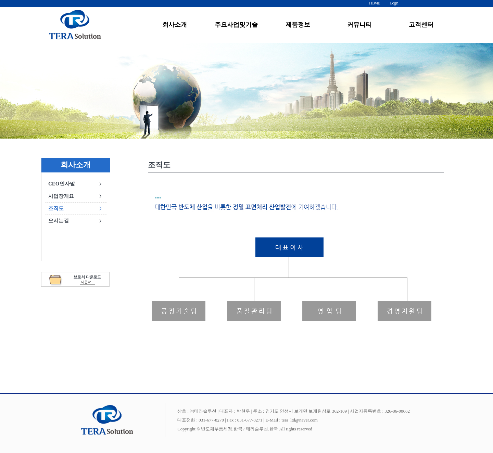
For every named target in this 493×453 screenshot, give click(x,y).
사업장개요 (61, 196)
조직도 (56, 208)
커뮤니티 (359, 24)
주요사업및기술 (236, 24)
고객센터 (421, 24)
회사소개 (174, 24)
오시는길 (58, 220)
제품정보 (298, 24)
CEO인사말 (61, 183)
